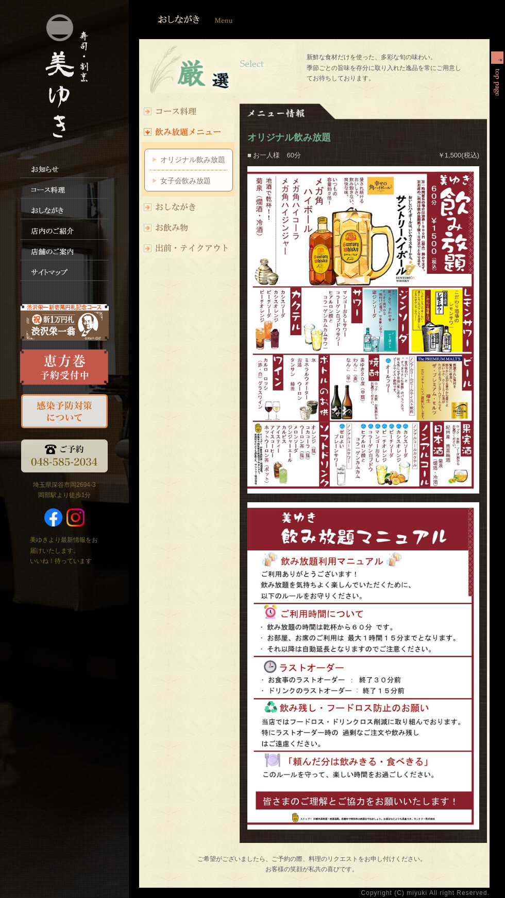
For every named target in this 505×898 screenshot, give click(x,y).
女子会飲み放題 (185, 181)
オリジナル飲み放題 (192, 159)
